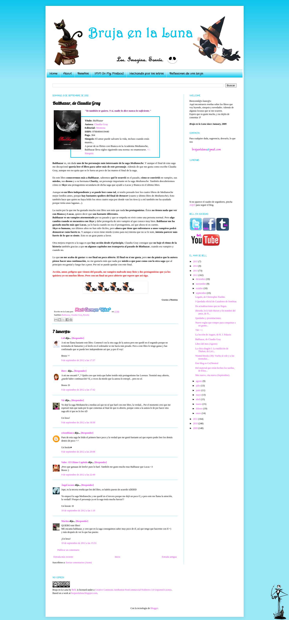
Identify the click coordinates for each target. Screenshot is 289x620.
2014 (195, 266)
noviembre (201, 283)
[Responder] (78, 338)
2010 (195, 423)
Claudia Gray (101, 124)
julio (198, 385)
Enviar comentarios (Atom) (79, 562)
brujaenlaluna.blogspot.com (84, 593)
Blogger (154, 608)
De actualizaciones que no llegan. (211, 306)
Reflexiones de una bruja (186, 74)
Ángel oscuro (68, 485)
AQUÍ (192, 205)
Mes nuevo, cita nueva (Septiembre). (212, 375)
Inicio (117, 556)
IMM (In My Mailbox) (109, 74)
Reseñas (83, 74)
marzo (199, 404)
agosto (199, 381)
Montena (100, 127)
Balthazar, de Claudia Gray (208, 339)
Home (53, 74)
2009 (195, 428)
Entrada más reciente (63, 556)
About (67, 74)
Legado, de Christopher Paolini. (210, 297)
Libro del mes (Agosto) (206, 343)
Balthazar (66, 315)
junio (198, 390)
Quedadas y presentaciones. (208, 318)
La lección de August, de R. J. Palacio (213, 334)
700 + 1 (198, 330)
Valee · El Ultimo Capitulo (74, 462)
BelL (74, 589)
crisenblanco (67, 433)
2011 (195, 419)
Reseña (86, 315)
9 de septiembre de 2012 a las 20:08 (78, 451)
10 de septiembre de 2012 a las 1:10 (78, 510)
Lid (63, 338)
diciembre (201, 279)
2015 (195, 261)
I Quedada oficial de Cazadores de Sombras (215, 301)
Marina (65, 521)
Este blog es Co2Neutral (206, 363)
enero (199, 413)
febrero (199, 408)
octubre (199, 288)
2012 (195, 275)
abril (198, 399)
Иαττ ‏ (64, 371)
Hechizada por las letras (146, 74)
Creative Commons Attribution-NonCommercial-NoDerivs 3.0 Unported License (133, 589)
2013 (195, 270)
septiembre (201, 293)
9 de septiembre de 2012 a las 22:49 (78, 474)
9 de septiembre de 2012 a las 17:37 (78, 360)
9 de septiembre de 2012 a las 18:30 (78, 422)
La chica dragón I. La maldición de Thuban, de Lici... (211, 350)
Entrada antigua (169, 556)
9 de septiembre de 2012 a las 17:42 (78, 389)
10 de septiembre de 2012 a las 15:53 (78, 543)
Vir (63, 400)
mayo (199, 394)
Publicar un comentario (68, 550)
